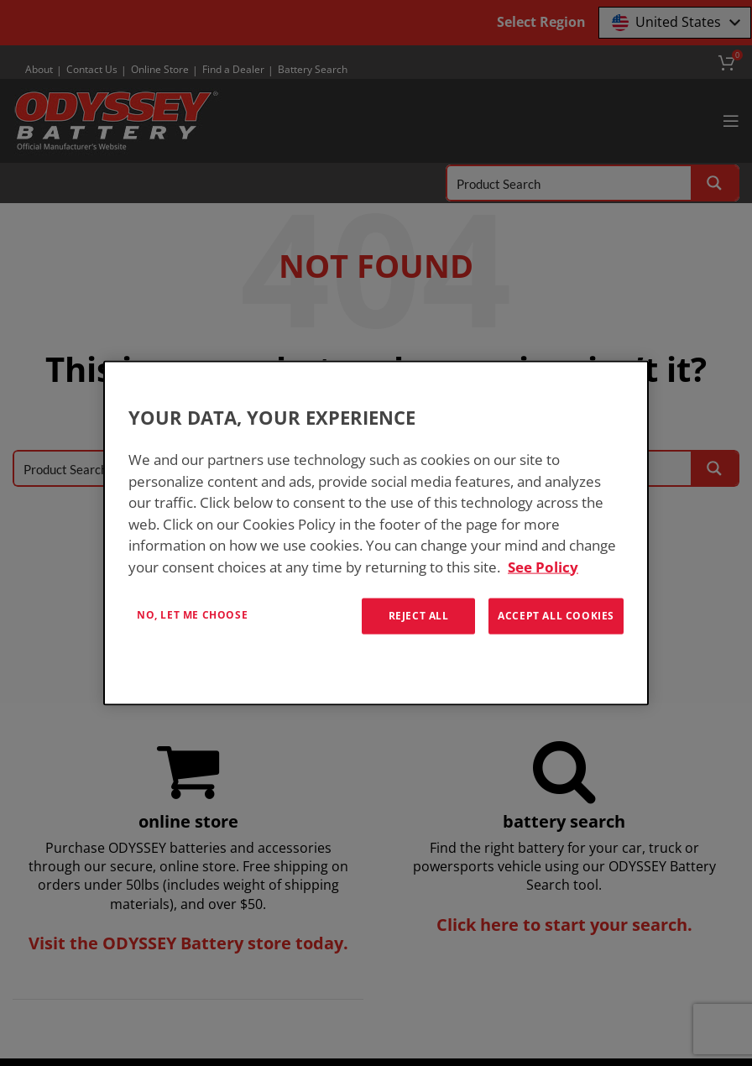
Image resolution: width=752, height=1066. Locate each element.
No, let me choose (192, 615)
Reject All (419, 616)
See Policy (543, 566)
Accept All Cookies (556, 616)
